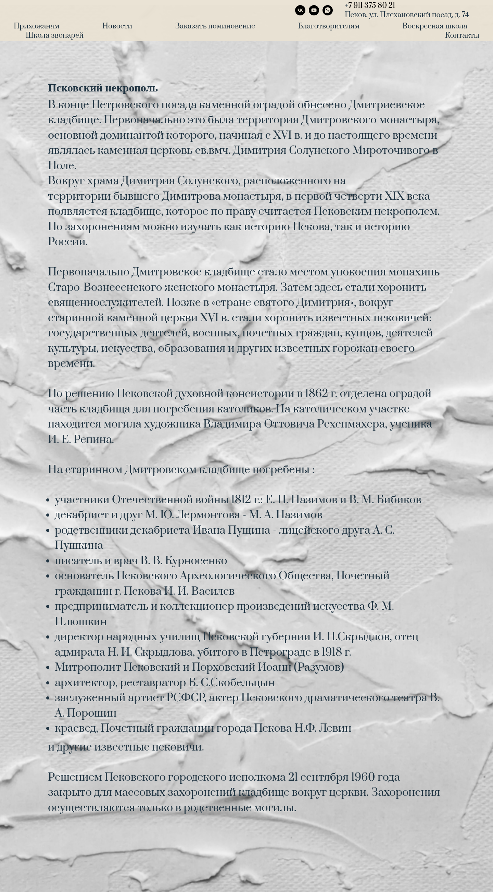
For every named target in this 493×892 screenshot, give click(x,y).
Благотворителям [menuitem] (328, 26)
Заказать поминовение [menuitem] (215, 26)
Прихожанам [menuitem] (36, 26)
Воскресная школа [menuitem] (435, 26)
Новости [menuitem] (117, 26)
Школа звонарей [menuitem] (55, 35)
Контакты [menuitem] (462, 35)
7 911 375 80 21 (372, 5)
